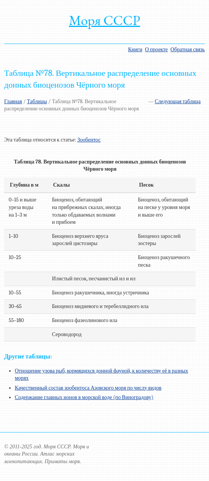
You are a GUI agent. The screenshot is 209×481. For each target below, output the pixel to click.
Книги (135, 49)
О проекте (156, 49)
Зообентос (88, 140)
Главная (13, 101)
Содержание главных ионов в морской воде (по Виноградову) (84, 397)
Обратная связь (188, 49)
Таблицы (37, 101)
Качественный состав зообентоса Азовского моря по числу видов (88, 388)
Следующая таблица (178, 101)
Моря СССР (104, 20)
